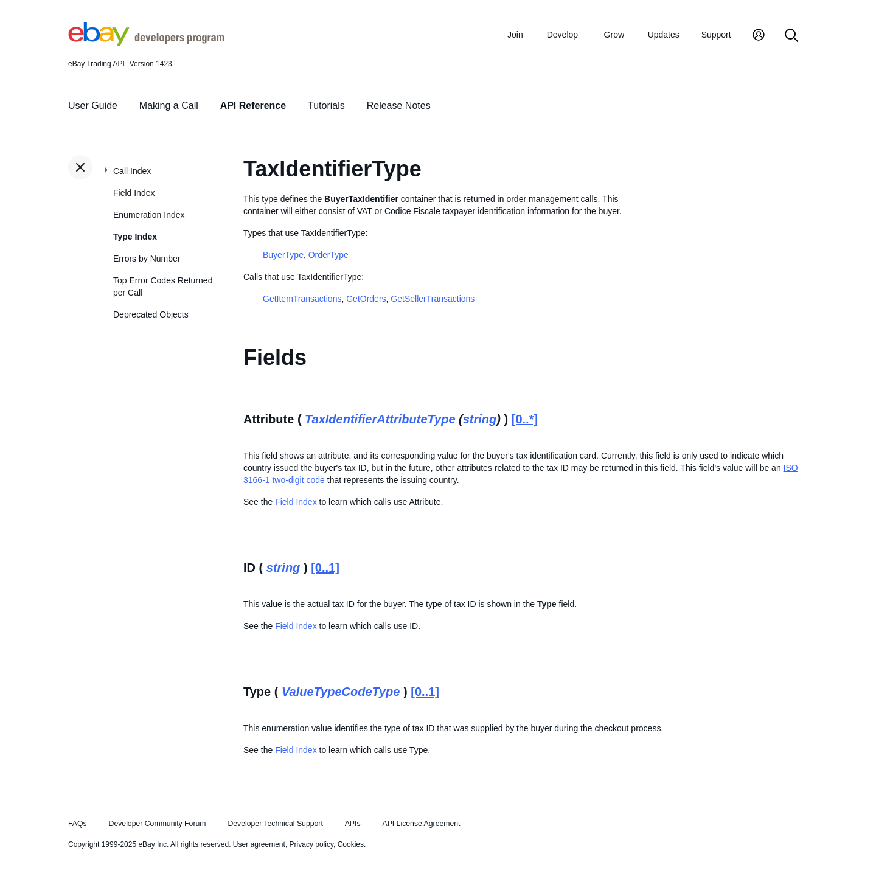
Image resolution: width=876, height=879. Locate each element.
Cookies (351, 844)
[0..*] (525, 419)
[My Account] (758, 36)
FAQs (77, 823)
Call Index (132, 171)
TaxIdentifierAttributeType (380, 419)
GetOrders (366, 299)
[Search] (791, 36)
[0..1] (325, 567)
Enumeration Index (149, 215)
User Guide (92, 105)
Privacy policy (311, 844)
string (480, 419)
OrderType (328, 255)
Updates (664, 35)
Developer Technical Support (275, 823)
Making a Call (168, 105)
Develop (562, 35)
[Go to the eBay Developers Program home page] (146, 43)
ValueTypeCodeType (341, 691)
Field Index (134, 193)
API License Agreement (421, 823)
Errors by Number (146, 258)
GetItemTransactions (302, 299)
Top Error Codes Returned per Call (162, 286)
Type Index (135, 236)
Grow (614, 35)
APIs (353, 823)
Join (515, 35)
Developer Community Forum (157, 823)
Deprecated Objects (151, 314)
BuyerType (283, 255)
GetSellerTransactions (432, 299)
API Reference (253, 105)
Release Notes (399, 105)
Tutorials (326, 105)
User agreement (259, 844)
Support (716, 35)
